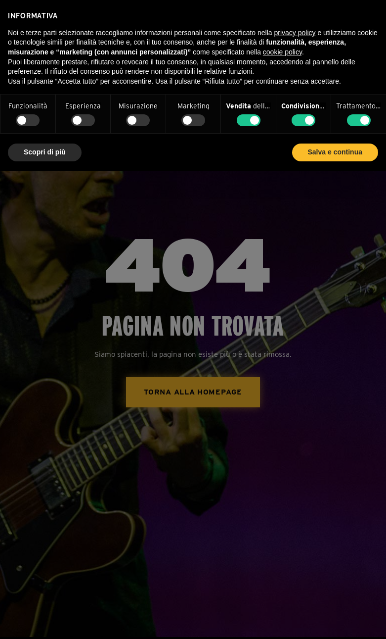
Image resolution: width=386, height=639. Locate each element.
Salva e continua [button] (335, 152)
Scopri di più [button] (45, 152)
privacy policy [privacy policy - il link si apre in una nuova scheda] (295, 33)
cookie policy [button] (282, 52)
